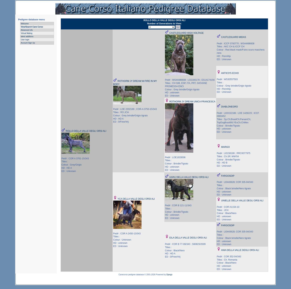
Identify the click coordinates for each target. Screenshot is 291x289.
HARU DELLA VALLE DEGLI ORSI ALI (188, 177)
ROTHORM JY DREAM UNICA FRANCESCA (192, 101)
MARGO (225, 147)
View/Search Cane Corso (32, 27)
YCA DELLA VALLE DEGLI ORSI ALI (136, 199)
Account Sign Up (28, 43)
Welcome (25, 24)
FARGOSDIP (228, 176)
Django (169, 275)
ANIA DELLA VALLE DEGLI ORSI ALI (240, 250)
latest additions (27, 36)
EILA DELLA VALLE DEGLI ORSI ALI (188, 237)
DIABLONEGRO (229, 106)
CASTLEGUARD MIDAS (233, 37)
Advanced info (27, 30)
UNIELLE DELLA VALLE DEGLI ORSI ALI (242, 200)
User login (25, 40)
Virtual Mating (26, 33)
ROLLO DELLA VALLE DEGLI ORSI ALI (86, 131)
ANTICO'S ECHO (230, 73)
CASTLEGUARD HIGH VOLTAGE (186, 33)
